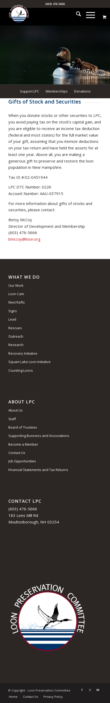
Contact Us (16, 452)
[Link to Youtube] (98, 690)
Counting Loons (20, 370)
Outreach (15, 336)
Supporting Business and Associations (38, 435)
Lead (12, 319)
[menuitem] (76, 14)
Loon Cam (16, 293)
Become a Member (23, 444)
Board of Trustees (22, 427)
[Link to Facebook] (82, 690)
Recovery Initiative (22, 353)
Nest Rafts (16, 302)
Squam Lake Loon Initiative (29, 361)
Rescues (15, 328)
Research (16, 344)
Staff (12, 419)
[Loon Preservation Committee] (45, 14)
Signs (12, 311)
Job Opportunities (22, 461)
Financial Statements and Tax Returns (38, 469)
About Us (15, 410)
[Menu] (88, 14)
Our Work (16, 285)
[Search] (76, 14)
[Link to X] (90, 690)
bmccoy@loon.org (24, 239)
